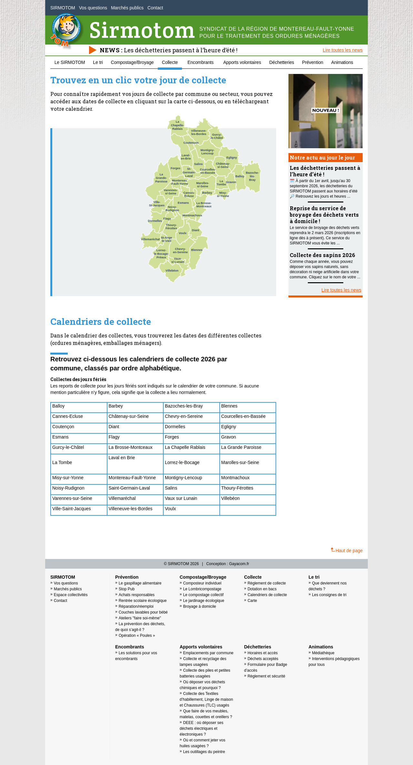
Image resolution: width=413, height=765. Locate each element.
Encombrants (200, 62)
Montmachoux (235, 477)
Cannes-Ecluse (67, 416)
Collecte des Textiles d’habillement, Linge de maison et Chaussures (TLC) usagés (206, 699)
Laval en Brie (122, 457)
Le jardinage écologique (203, 600)
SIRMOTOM (62, 7)
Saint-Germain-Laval (130, 488)
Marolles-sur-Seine (240, 462)
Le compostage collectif (203, 595)
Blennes (229, 405)
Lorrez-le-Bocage (182, 462)
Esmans (60, 436)
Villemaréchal (122, 498)
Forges (172, 436)
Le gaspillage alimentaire (140, 583)
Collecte (170, 62)
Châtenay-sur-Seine (129, 416)
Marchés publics (127, 7)
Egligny (228, 426)
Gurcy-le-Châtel (68, 447)
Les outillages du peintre (204, 751)
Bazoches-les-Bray (184, 405)
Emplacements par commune (208, 653)
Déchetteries (281, 62)
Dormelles (175, 426)
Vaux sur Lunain (181, 498)
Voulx (170, 508)
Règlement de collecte (266, 583)
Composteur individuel (202, 583)
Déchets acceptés (262, 658)
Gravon (228, 436)
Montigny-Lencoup (183, 477)
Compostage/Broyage (132, 62)
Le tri (98, 62)
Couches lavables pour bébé (143, 612)
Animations (342, 62)
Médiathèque (323, 653)
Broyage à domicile (199, 606)
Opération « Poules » (137, 635)
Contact (155, 7)
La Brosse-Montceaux (131, 447)
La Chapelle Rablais (185, 447)
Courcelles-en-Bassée (243, 416)
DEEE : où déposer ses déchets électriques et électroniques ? (201, 728)
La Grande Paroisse (241, 447)
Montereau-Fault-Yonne (132, 477)
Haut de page (347, 550)
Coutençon (63, 426)
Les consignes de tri (329, 595)
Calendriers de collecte (267, 595)
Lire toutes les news (343, 50)
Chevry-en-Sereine (184, 416)
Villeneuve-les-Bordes (131, 508)
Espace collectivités (71, 595)
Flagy (114, 436)
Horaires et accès (262, 653)
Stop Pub (127, 589)
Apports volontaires (242, 62)
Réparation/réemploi (136, 606)
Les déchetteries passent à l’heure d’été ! (180, 50)
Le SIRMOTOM (70, 62)
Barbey (116, 405)
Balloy (58, 405)
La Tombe (62, 462)
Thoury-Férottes (237, 488)
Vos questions (93, 7)
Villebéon (230, 498)
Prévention (312, 62)
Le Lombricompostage (202, 589)
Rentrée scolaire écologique (143, 600)
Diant (115, 426)
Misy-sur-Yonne (68, 477)
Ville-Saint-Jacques (71, 508)
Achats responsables (137, 595)
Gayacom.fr (239, 564)
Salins (171, 488)
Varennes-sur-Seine (72, 498)
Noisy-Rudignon (68, 488)
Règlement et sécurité (266, 676)
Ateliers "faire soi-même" (140, 618)
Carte (252, 600)
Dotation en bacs (262, 589)
